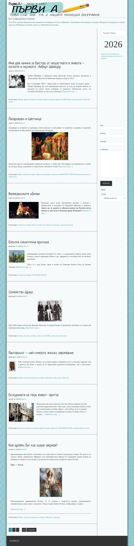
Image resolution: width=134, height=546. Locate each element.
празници (46, 174)
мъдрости (46, 99)
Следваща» (31, 530)
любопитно (49, 378)
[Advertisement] (52, 42)
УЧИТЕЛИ (72, 174)
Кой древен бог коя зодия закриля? (33, 445)
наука (52, 99)
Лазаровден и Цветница (25, 119)
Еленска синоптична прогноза (29, 242)
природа (58, 99)
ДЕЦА (20, 174)
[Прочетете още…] (69, 91)
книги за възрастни (38, 225)
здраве (26, 99)
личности (40, 336)
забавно (20, 99)
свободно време (76, 99)
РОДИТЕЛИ (66, 99)
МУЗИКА (47, 336)
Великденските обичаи (24, 194)
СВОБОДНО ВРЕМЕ (39, 275)
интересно (32, 99)
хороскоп (56, 517)
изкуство (26, 174)
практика (63, 225)
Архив (103, 194)
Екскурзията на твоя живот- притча (33, 395)
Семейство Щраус (21, 292)
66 (24, 530)
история (39, 99)
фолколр (80, 174)
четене (11, 102)
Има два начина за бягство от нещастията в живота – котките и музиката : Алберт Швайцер (47, 65)
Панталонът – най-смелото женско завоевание (41, 353)
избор (55, 409)
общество (39, 174)
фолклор (70, 225)
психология (54, 174)
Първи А (14, 4)
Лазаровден (13, 128)
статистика (86, 99)
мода (55, 378)
